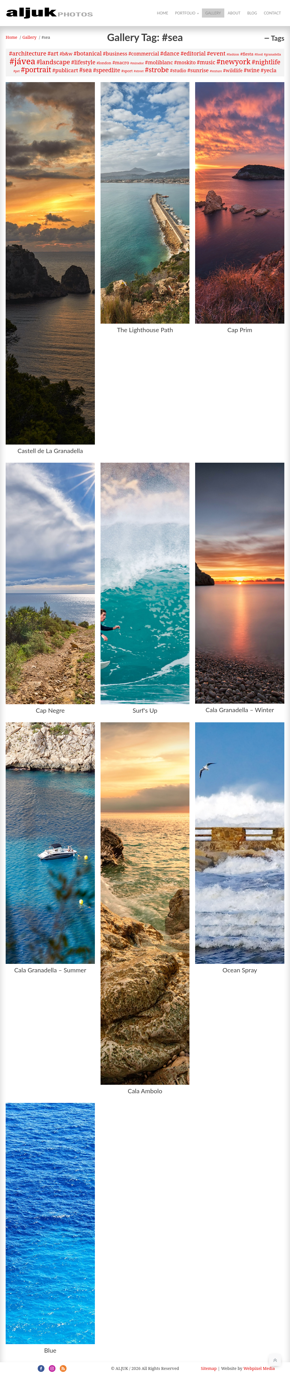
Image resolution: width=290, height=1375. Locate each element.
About (234, 13)
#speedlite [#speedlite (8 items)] (106, 70)
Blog (252, 13)
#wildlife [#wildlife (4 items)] (233, 70)
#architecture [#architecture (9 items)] (27, 53)
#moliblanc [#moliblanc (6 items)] (159, 62)
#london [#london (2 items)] (104, 62)
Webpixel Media (259, 1368)
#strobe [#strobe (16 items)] (157, 69)
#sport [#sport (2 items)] (127, 70)
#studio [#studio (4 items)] (178, 70)
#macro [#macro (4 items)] (120, 62)
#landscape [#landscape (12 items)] (53, 61)
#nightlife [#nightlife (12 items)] (266, 61)
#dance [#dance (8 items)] (170, 53)
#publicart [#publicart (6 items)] (65, 70)
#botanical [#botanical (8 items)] (88, 53)
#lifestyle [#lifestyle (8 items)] (83, 62)
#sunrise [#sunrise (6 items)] (198, 70)
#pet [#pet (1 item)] (17, 71)
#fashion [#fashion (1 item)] (233, 54)
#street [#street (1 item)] (139, 71)
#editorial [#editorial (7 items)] (193, 53)
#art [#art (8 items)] (53, 53)
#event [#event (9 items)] (216, 53)
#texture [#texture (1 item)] (216, 71)
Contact (272, 13)
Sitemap (209, 1368)
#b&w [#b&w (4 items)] (65, 54)
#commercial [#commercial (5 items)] (143, 53)
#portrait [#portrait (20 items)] (36, 69)
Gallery (213, 13)
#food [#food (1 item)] (259, 54)
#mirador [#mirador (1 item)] (137, 63)
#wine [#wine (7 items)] (252, 70)
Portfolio (185, 13)
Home (162, 13)
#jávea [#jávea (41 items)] (22, 61)
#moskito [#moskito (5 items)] (185, 62)
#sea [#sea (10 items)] (85, 70)
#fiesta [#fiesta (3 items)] (246, 54)
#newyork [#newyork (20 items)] (233, 61)
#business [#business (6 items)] (115, 53)
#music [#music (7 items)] (206, 62)
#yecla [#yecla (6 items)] (269, 70)
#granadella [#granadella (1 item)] (272, 54)
